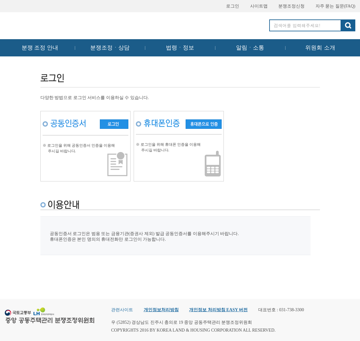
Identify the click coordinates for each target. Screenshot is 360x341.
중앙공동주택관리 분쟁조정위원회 (50, 24)
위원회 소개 (320, 48)
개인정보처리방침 (161, 309)
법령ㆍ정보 (180, 48)
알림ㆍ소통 (250, 48)
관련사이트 (122, 309)
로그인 (229, 6)
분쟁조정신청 (289, 6)
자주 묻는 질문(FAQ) (332, 6)
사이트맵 (256, 6)
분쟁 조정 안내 (40, 48)
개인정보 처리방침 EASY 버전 (218, 309)
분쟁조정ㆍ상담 (110, 48)
